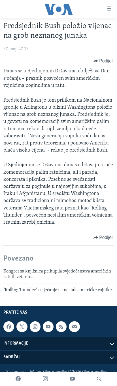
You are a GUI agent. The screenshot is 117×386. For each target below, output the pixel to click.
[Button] (103, 61)
